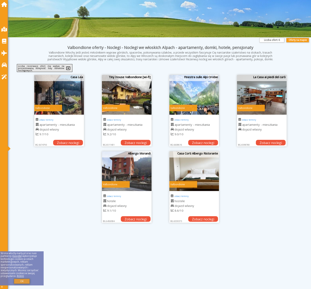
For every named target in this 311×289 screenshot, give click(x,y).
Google (17, 256)
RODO (20, 276)
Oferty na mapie (298, 40)
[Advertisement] (131, 261)
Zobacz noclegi (68, 143)
